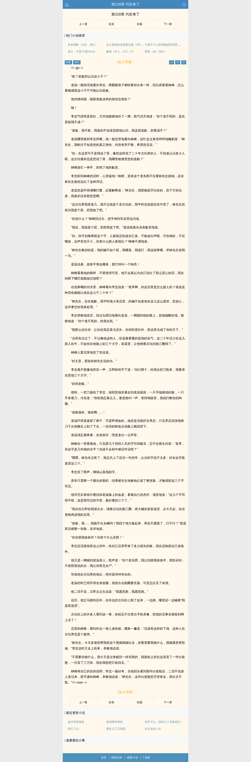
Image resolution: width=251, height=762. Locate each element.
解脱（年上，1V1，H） (120, 51)
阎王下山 (73, 728)
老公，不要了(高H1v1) (81, 51)
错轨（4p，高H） (155, 51)
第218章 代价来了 (125, 4)
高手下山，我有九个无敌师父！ (164, 721)
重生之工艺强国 (116, 728)
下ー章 (168, 24)
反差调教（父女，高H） (82, 44)
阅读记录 (116, 757)
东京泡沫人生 (153, 728)
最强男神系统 (114, 721)
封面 (139, 24)
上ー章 (83, 24)
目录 (111, 24)
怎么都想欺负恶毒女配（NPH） (125, 44)
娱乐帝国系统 (76, 721)
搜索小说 (132, 757)
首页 (103, 757)
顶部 (146, 757)
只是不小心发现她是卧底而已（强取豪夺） (171, 44)
